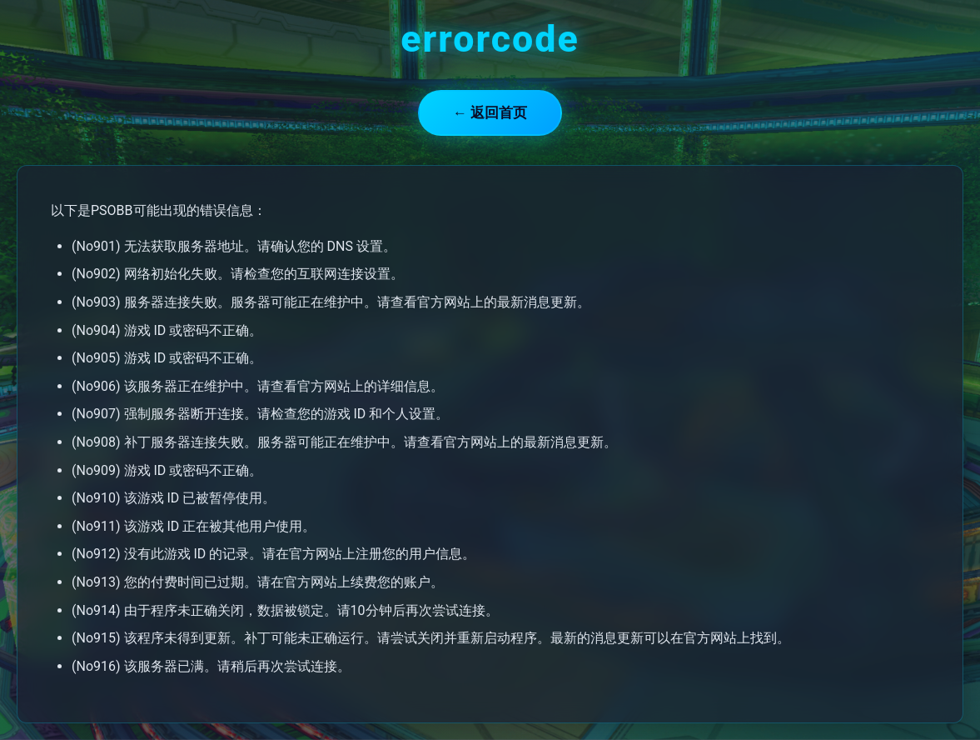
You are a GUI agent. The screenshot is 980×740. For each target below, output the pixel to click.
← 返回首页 (490, 112)
